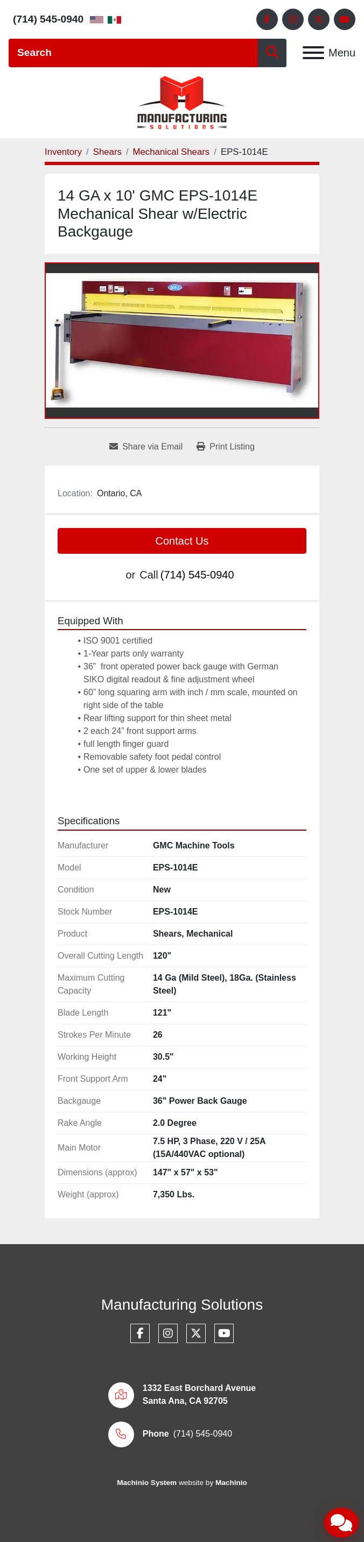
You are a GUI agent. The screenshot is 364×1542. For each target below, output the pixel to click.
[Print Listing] (226, 447)
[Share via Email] (146, 447)
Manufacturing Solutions (182, 1304)
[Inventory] (63, 152)
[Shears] (107, 152)
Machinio (231, 1483)
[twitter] (319, 19)
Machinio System (147, 1483)
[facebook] (267, 19)
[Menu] (313, 52)
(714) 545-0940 (48, 19)
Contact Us (182, 541)
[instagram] (293, 19)
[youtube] (344, 19)
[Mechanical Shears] (171, 152)
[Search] (133, 53)
